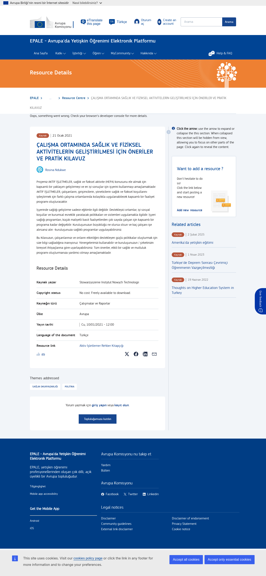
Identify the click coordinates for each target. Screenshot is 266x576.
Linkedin (153, 494)
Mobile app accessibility (44, 494)
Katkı (58, 53)
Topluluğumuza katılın (97, 419)
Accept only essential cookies (229, 559)
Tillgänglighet (38, 486)
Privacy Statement (184, 524)
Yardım (105, 465)
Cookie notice (181, 529)
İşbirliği (77, 53)
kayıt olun (121, 405)
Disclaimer (108, 518)
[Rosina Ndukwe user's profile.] (55, 170)
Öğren (97, 53)
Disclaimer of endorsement (190, 518)
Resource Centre (73, 98)
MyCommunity (120, 53)
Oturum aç (142, 21)
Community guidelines (116, 524)
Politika (69, 386)
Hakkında (147, 53)
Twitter (133, 494)
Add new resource (189, 210)
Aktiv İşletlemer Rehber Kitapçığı (102, 346)
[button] (117, 22)
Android (34, 521)
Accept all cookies (186, 559)
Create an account (166, 21)
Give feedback (260, 299)
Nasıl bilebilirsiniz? (87, 3)
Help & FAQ (222, 53)
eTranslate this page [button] (95, 21)
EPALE (34, 98)
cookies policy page (88, 558)
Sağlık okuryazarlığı (45, 386)
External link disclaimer (117, 529)
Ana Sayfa (41, 53)
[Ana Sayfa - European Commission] (55, 22)
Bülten (105, 471)
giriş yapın (99, 405)
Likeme (39, 354)
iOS (32, 528)
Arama (229, 22)
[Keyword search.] (201, 21)
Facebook (112, 494)
